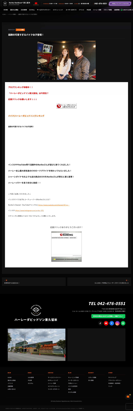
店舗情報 (117, 10)
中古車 (89, 10)
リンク (110, 386)
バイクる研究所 (72, 386)
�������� (77, 255)
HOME (6, 10)
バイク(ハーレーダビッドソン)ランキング (26, 115)
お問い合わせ (12, 389)
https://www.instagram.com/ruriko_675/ (30, 210)
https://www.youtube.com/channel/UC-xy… (54, 205)
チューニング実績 (73, 377)
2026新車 (24, 10)
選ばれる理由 (14, 10)
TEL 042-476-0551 (106, 303)
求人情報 (91, 380)
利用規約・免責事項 (114, 383)
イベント (81, 10)
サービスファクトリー (43, 10)
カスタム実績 (72, 392)
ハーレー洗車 (97, 10)
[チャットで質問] (122, 406)
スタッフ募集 (108, 10)
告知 (69, 389)
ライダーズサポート (54, 389)
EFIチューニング (58, 10)
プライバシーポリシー (115, 380)
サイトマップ (112, 377)
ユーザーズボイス (71, 10)
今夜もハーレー (72, 383)
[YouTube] (36, 3)
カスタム (32, 10)
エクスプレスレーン (54, 386)
